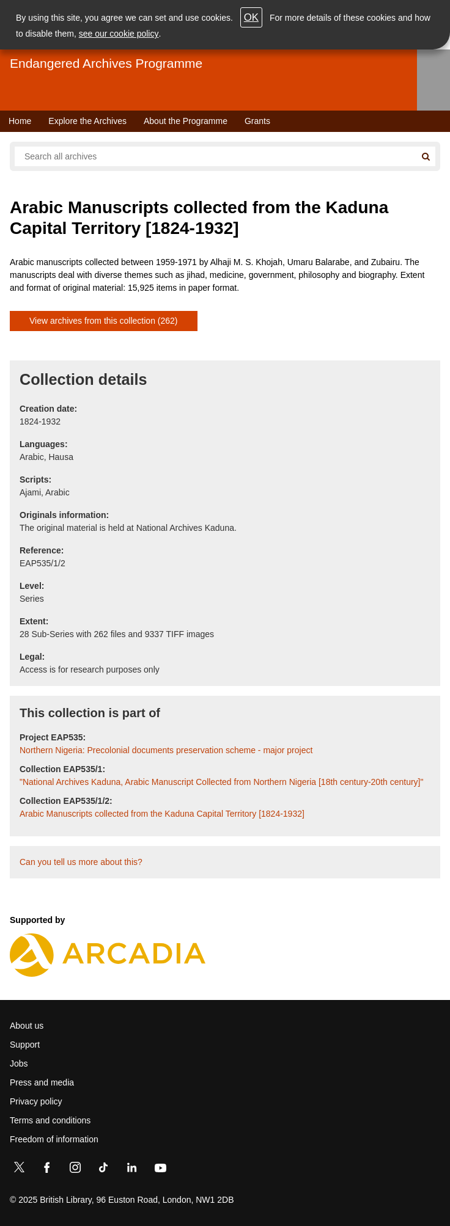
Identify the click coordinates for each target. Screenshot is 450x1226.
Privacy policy (36, 1101)
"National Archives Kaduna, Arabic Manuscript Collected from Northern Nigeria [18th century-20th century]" (221, 782)
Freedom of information (54, 1139)
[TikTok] (103, 1169)
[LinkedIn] (131, 1169)
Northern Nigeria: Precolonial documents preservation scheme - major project (166, 750)
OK (251, 17)
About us (26, 1026)
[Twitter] (19, 1169)
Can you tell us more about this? (81, 862)
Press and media (42, 1082)
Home (20, 121)
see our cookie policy (119, 33)
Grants (257, 121)
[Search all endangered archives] (215, 156)
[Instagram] (75, 1169)
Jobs (19, 1063)
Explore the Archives (87, 121)
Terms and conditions (50, 1120)
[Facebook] (47, 1169)
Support (25, 1044)
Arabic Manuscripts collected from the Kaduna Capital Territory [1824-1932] (162, 814)
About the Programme (185, 121)
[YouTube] (160, 1169)
